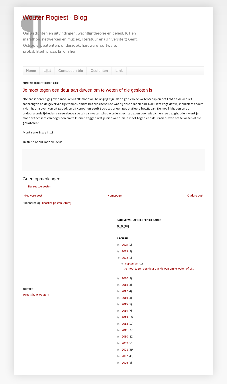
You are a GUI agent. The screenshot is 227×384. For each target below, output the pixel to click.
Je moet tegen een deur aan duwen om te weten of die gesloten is (87, 90)
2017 (125, 291)
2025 (125, 245)
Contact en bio (70, 71)
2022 (125, 258)
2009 (125, 343)
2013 (125, 317)
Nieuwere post (33, 195)
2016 (125, 298)
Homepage (115, 195)
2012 (125, 324)
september (132, 263)
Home (31, 71)
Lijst (47, 71)
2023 (125, 251)
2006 (125, 363)
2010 (125, 336)
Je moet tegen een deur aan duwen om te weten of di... (159, 268)
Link (119, 71)
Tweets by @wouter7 (36, 295)
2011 (125, 330)
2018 (125, 285)
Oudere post (195, 195)
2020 (125, 278)
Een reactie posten (39, 186)
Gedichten (99, 71)
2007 (125, 356)
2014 (125, 311)
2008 (125, 349)
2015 (125, 304)
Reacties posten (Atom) (56, 203)
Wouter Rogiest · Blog (55, 17)
